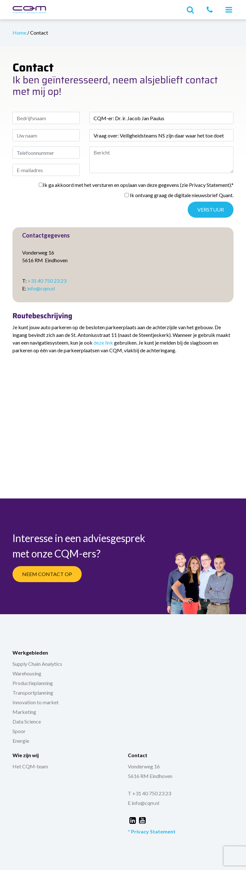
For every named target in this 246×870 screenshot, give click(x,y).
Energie (20, 741)
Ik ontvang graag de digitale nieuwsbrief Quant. (179, 195)
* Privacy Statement (152, 831)
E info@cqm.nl (143, 803)
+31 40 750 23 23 (47, 281)
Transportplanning (32, 693)
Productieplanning (32, 683)
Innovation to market (35, 702)
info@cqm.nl (41, 288)
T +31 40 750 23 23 (149, 793)
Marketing (24, 712)
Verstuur (210, 209)
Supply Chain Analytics (37, 664)
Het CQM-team (30, 766)
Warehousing (26, 673)
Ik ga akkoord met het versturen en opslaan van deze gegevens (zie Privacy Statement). (136, 185)
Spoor (19, 731)
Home (19, 32)
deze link (103, 342)
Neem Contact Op (47, 574)
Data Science (26, 721)
